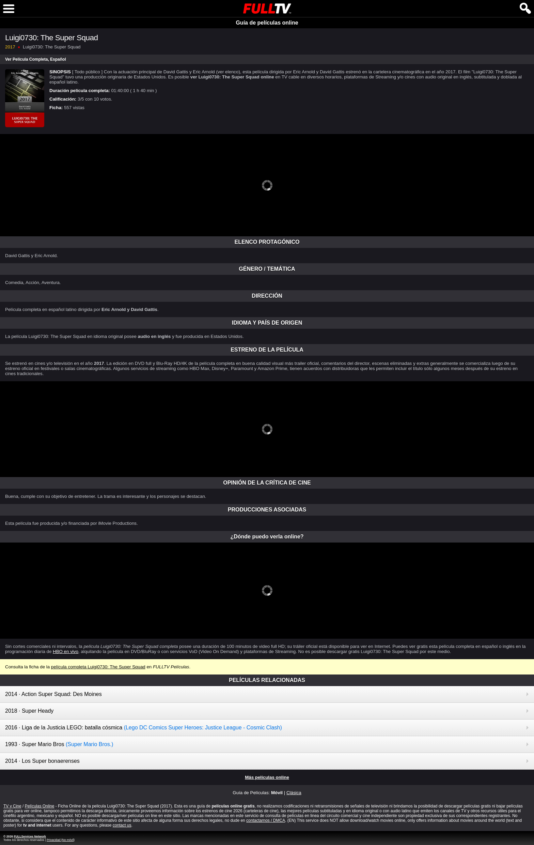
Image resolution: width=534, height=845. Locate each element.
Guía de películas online (267, 23)
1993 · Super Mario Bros (59, 744)
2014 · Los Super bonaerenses (42, 761)
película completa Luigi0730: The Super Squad (98, 666)
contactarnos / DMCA (265, 820)
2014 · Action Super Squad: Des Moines (53, 694)
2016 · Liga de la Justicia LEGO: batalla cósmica (143, 727)
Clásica (293, 792)
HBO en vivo (65, 651)
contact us (122, 825)
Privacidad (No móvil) (61, 840)
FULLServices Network (30, 836)
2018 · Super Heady (29, 711)
